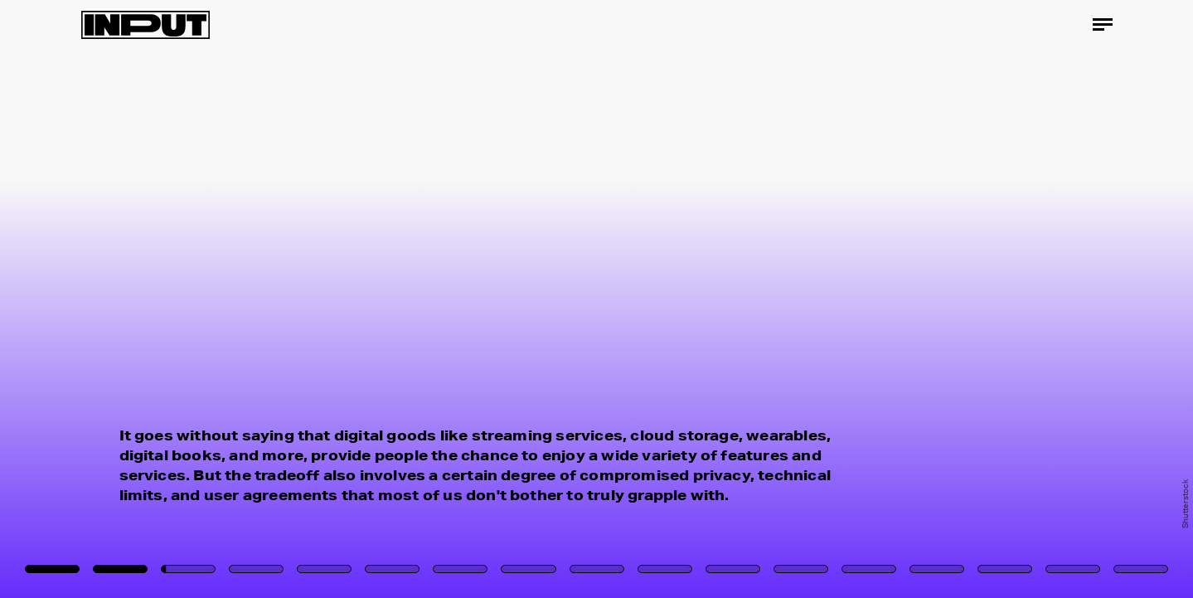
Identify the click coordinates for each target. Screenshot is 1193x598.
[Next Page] (793, 299)
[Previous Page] (197, 299)
